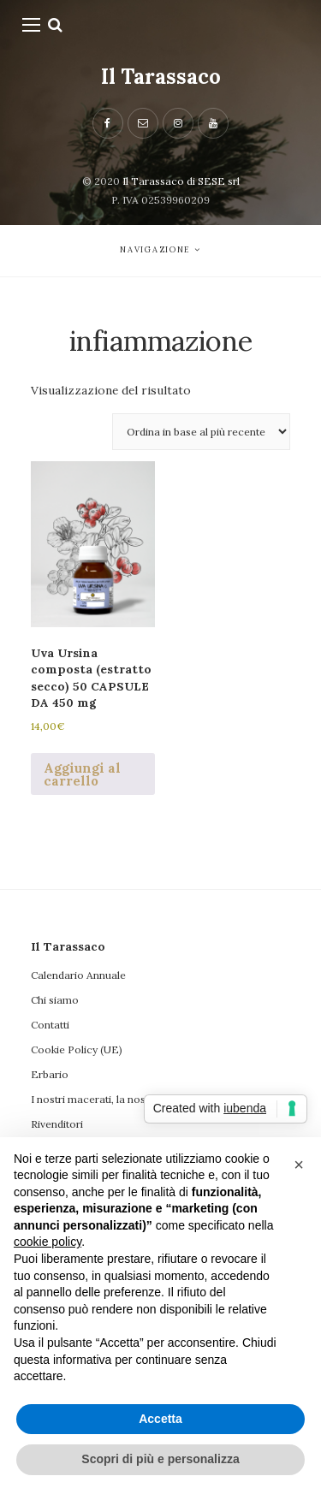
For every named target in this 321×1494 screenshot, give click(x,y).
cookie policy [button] (47, 1241)
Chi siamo (55, 999)
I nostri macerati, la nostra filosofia (116, 1099)
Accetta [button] (160, 1419)
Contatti (50, 1024)
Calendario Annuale (78, 975)
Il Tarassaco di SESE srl (181, 181)
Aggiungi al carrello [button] (82, 774)
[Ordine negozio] (201, 431)
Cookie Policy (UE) (76, 1049)
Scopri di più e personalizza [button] (160, 1459)
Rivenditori (57, 1124)
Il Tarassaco (161, 76)
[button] (298, 1164)
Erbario (49, 1074)
